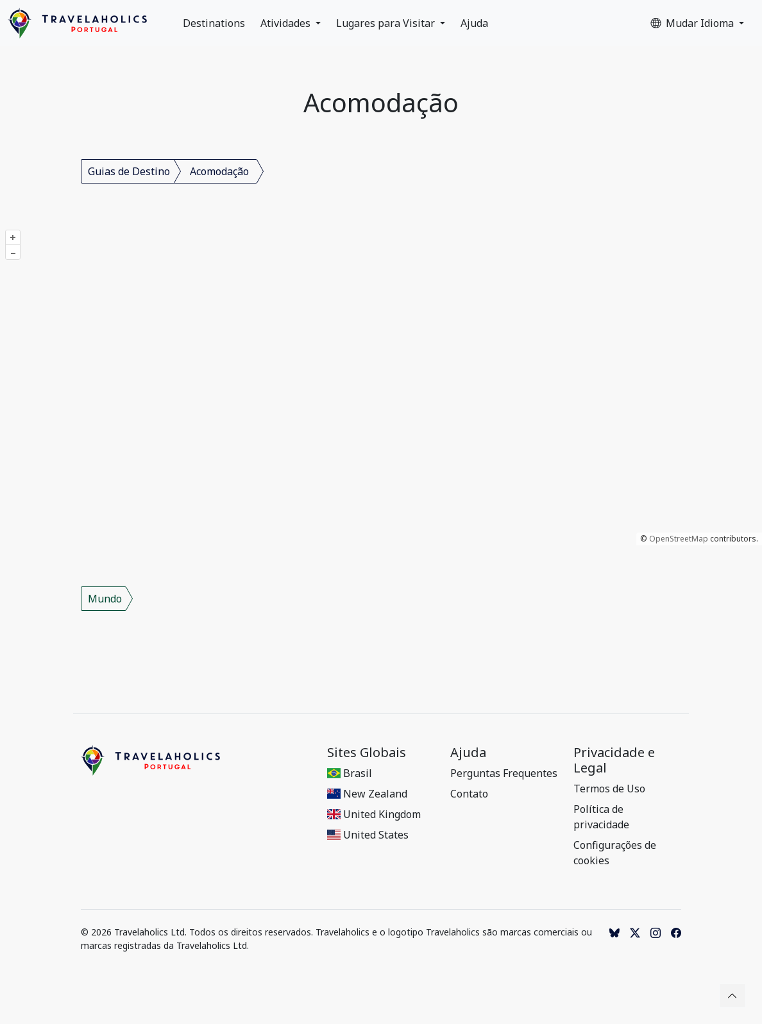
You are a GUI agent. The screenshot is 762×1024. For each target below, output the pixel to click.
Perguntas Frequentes (503, 773)
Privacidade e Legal (614, 760)
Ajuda (474, 23)
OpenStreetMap (678, 538)
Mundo (105, 599)
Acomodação (219, 171)
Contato (469, 794)
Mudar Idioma (693, 23)
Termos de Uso (609, 788)
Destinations (214, 23)
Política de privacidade (601, 817)
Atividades (286, 23)
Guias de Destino (129, 171)
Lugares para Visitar (386, 23)
